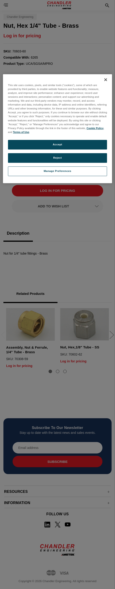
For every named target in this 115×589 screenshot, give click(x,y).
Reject (57, 157)
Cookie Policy (95, 128)
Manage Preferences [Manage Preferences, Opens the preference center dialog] (57, 171)
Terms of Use (21, 132)
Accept (57, 144)
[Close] (106, 80)
